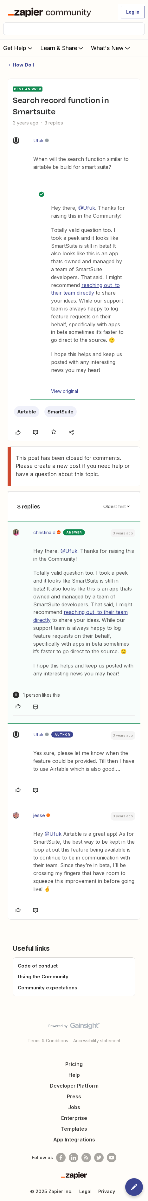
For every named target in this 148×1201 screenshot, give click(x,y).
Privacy (106, 1191)
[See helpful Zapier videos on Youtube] (111, 1157)
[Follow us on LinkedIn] (73, 1157)
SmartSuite (61, 412)
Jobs (74, 1107)
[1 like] (36, 695)
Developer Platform (74, 1086)
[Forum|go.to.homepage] (50, 12)
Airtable (26, 412)
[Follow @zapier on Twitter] (99, 1157)
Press (74, 1096)
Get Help (18, 48)
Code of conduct (38, 966)
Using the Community (43, 977)
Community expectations (47, 988)
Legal (85, 1191)
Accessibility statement (96, 1040)
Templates (74, 1129)
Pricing (74, 1064)
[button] (133, 12)
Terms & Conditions (48, 1040)
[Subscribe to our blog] (86, 1157)
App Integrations (74, 1139)
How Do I (23, 65)
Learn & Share (62, 48)
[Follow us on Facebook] (61, 1157)
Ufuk (38, 140)
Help (74, 1075)
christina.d (44, 532)
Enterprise (74, 1118)
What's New (111, 48)
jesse (39, 815)
